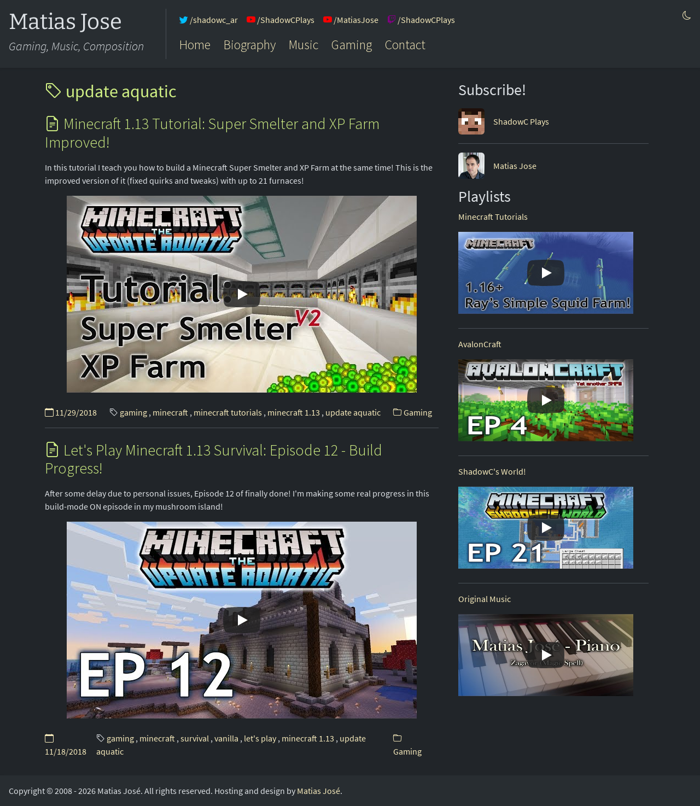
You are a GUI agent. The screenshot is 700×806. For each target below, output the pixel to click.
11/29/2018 (71, 412)
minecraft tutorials (228, 412)
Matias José (318, 790)
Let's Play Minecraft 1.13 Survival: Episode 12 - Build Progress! (213, 459)
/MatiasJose (350, 19)
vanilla (226, 738)
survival (194, 738)
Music (303, 44)
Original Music (484, 598)
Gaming (351, 44)
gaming (133, 412)
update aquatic (111, 91)
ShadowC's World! (492, 471)
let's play (260, 738)
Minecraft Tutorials (493, 216)
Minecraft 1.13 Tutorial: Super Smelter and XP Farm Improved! (212, 133)
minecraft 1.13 (293, 412)
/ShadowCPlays (280, 19)
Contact (405, 44)
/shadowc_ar (208, 19)
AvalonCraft (479, 343)
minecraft (170, 412)
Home (195, 44)
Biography (250, 44)
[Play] (241, 294)
